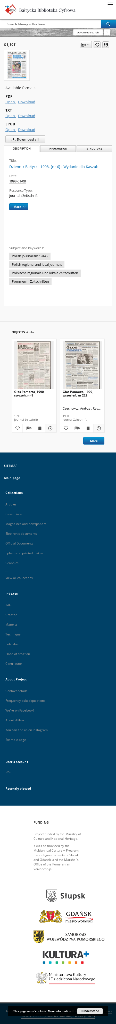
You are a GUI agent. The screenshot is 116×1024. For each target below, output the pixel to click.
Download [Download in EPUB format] (26, 129)
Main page (12, 478)
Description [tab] (22, 148)
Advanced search (88, 32)
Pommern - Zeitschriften (30, 281)
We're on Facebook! (19, 710)
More (94, 441)
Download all (24, 139)
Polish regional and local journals (37, 264)
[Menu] (110, 4)
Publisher (12, 644)
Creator (11, 615)
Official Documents (19, 543)
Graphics (12, 563)
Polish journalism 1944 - (30, 256)
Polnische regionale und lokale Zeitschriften (45, 273)
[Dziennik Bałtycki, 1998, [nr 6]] (16, 65)
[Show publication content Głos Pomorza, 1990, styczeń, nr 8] (39, 428)
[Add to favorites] (97, 44)
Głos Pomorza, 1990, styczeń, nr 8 (29, 394)
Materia (11, 624)
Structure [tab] (94, 148)
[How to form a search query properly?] (107, 32)
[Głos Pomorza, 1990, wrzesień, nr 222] (82, 367)
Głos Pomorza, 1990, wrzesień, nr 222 (78, 394)
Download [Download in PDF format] (26, 101)
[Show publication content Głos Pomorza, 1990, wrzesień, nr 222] (87, 428)
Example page (15, 739)
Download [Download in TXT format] (26, 115)
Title (8, 605)
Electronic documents (21, 533)
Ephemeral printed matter (24, 553)
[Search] (108, 24)
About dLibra (14, 720)
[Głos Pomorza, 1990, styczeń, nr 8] (33, 367)
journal (14, 195)
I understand (90, 1011)
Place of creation (17, 654)
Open (10, 101)
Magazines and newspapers (25, 524)
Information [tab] (58, 148)
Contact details (16, 691)
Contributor (13, 663)
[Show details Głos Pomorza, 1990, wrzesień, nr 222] (98, 428)
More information (59, 1011)
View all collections (19, 578)
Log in (9, 771)
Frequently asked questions (25, 700)
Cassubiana (13, 514)
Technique (13, 634)
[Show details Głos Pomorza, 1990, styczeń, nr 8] (49, 428)
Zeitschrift (30, 195)
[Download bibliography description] (28, 428)
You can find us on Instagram (26, 730)
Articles (10, 504)
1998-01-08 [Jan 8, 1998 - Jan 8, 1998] (17, 181)
